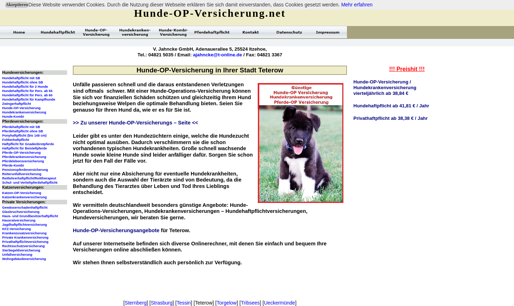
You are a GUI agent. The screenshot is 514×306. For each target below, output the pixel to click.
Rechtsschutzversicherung (23, 246)
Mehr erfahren (357, 4)
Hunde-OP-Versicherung (21, 108)
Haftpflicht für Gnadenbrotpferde (28, 144)
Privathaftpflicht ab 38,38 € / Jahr (390, 118)
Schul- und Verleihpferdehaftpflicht (29, 182)
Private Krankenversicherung (25, 237)
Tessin (184, 303)
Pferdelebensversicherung (23, 161)
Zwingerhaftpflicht (16, 104)
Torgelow (227, 303)
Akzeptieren (17, 4)
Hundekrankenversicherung (24, 112)
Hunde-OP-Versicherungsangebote (116, 230)
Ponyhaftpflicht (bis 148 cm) (24, 135)
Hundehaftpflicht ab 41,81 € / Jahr (391, 105)
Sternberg (135, 303)
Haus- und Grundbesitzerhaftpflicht (30, 216)
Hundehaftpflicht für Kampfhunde (28, 99)
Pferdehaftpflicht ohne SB (22, 131)
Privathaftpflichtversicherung (25, 242)
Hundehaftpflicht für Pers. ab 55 (27, 91)
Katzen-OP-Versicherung (21, 193)
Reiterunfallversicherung (21, 174)
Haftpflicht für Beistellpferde (24, 148)
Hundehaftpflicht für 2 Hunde (25, 86)
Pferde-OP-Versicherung (21, 152)
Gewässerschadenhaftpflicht (24, 207)
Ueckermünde (279, 303)
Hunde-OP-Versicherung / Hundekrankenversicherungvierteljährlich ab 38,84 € (384, 87)
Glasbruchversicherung (21, 212)
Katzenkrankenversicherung (24, 197)
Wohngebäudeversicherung (24, 259)
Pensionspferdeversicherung (25, 170)
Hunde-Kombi (13, 116)
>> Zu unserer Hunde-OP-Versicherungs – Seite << (135, 123)
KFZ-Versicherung (16, 229)
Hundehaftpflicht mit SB (21, 78)
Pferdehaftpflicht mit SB (21, 127)
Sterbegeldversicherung (21, 250)
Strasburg (162, 303)
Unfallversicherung (17, 254)
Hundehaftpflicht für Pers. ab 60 (27, 95)
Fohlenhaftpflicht (15, 140)
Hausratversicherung (18, 220)
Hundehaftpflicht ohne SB (22, 82)
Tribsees (250, 303)
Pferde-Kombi (13, 165)
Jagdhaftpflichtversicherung (24, 224)
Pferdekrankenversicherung (24, 157)
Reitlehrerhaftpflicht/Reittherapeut (29, 178)
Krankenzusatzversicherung (24, 233)
